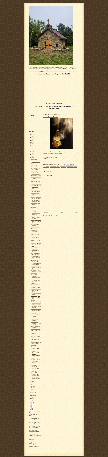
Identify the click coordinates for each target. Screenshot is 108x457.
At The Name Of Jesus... (35, 181)
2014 (31, 149)
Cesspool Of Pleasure (35, 368)
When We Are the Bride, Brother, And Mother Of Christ (35, 217)
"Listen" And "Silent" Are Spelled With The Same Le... (36, 245)
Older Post (77, 212)
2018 (31, 145)
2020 (31, 142)
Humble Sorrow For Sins (35, 359)
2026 (31, 132)
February (33, 393)
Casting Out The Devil (35, 334)
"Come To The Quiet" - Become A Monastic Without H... (35, 297)
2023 (31, 137)
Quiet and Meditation (35, 247)
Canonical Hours (34, 273)
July (32, 386)
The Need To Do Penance (36, 274)
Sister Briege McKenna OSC (72, 167)
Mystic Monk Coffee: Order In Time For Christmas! (35, 319)
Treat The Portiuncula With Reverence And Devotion (36, 290)
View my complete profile (34, 446)
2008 (31, 397)
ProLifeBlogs (63, 167)
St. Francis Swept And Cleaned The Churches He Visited (36, 267)
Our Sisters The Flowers (35, 227)
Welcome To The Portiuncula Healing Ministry (35, 209)
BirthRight (47, 166)
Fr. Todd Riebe (53, 166)
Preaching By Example (35, 372)
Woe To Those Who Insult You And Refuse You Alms (36, 178)
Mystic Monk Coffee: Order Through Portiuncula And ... (35, 231)
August (32, 384)
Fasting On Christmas (35, 195)
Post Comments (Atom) (54, 215)
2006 (31, 400)
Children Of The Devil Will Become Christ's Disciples (35, 332)
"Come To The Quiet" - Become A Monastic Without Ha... (35, 213)
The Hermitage (34, 316)
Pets (32, 340)
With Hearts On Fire (35, 339)
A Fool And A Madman (35, 240)
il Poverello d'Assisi (69, 166)
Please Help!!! (33, 241)
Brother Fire (33, 238)
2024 (31, 136)
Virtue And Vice (34, 165)
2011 (31, 154)
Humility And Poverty (35, 234)
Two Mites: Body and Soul (36, 304)
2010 (31, 156)
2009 (31, 157)
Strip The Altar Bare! (35, 349)
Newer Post (45, 212)
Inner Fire (33, 300)
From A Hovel (33, 205)
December (33, 159)
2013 (31, 151)
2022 (31, 139)
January (33, 395)
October (33, 381)
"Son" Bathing (34, 171)
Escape (32, 188)
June (32, 387)
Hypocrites (33, 346)
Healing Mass (62, 166)
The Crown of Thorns (35, 348)
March (32, 392)
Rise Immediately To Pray (36, 175)
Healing (58, 166)
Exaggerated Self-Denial (35, 314)
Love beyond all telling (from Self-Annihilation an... (36, 357)
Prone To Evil (33, 163)
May (32, 389)
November (33, 380)
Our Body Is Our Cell (35, 166)
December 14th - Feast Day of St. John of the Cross (36, 282)
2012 (31, 153)
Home (61, 212)
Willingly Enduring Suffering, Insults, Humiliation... (35, 250)
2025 (31, 134)
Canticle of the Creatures (35, 329)
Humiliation (33, 345)
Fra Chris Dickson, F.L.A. (35, 412)
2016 (31, 148)
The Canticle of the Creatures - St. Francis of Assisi (36, 323)
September (33, 383)
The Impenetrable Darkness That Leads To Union (35, 362)
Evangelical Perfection (35, 287)
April (32, 390)
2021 (31, 140)
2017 (31, 146)
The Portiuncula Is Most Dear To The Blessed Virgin (35, 257)
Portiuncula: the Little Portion (55, 167)
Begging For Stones (35, 228)
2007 (31, 398)
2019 (31, 143)
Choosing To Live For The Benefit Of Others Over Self (36, 221)
